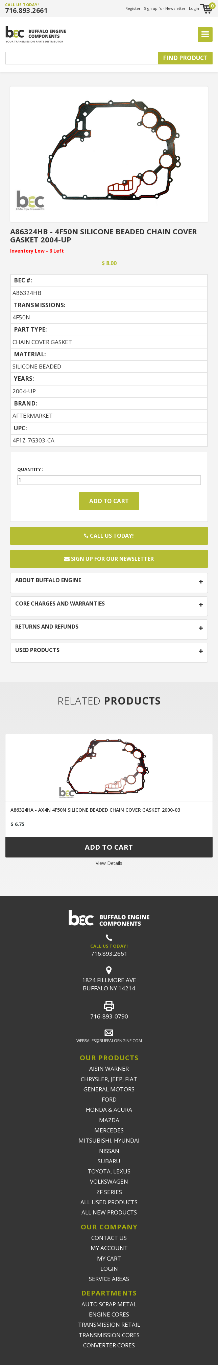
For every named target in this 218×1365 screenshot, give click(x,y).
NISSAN (109, 1151)
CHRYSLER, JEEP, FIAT (109, 1079)
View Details (109, 863)
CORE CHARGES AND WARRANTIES (60, 604)
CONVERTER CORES (109, 1345)
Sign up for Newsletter (165, 8)
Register (133, 8)
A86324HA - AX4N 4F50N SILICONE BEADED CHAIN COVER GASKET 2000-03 (95, 810)
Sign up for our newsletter (109, 558)
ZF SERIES (109, 1192)
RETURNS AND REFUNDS (46, 627)
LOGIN (109, 1268)
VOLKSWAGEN (109, 1181)
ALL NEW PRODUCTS (109, 1212)
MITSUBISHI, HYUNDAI (109, 1140)
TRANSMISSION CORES (109, 1335)
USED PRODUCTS (37, 650)
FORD (109, 1099)
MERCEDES (109, 1130)
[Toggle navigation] (205, 34)
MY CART (109, 1258)
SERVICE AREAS (109, 1279)
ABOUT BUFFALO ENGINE (48, 580)
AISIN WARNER (109, 1068)
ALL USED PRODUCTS (109, 1202)
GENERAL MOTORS (109, 1089)
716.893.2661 (26, 10)
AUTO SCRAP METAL (109, 1304)
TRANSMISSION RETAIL (109, 1324)
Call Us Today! (109, 535)
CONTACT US (109, 1238)
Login (194, 8)
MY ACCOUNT (109, 1248)
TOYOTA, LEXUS (109, 1171)
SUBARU (109, 1161)
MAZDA (109, 1120)
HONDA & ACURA (109, 1109)
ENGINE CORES (109, 1314)
